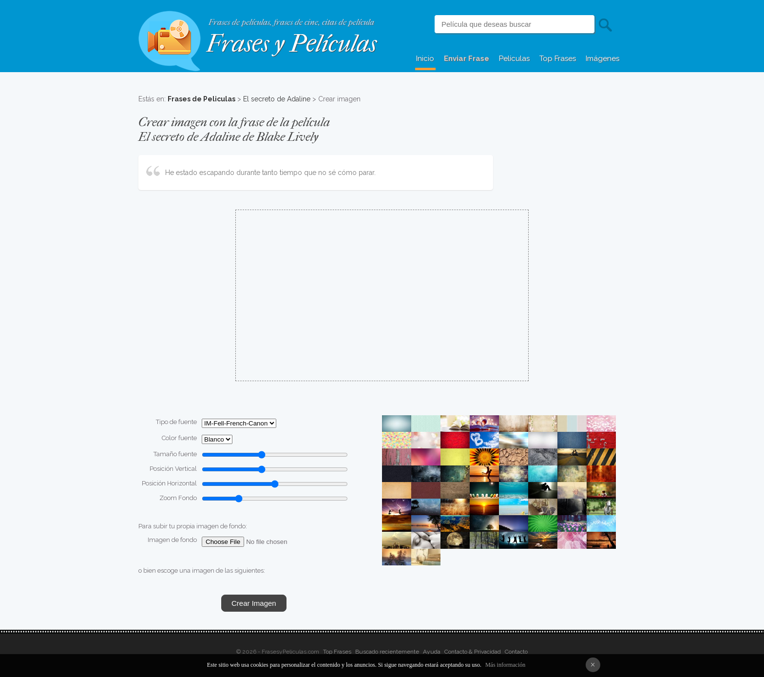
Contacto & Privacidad (472, 651)
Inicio (425, 58)
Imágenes (602, 58)
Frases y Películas (292, 43)
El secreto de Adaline (276, 99)
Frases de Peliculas (201, 99)
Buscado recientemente (387, 651)
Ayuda (431, 651)
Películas (514, 58)
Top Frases (557, 58)
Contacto (516, 651)
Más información (505, 664)
